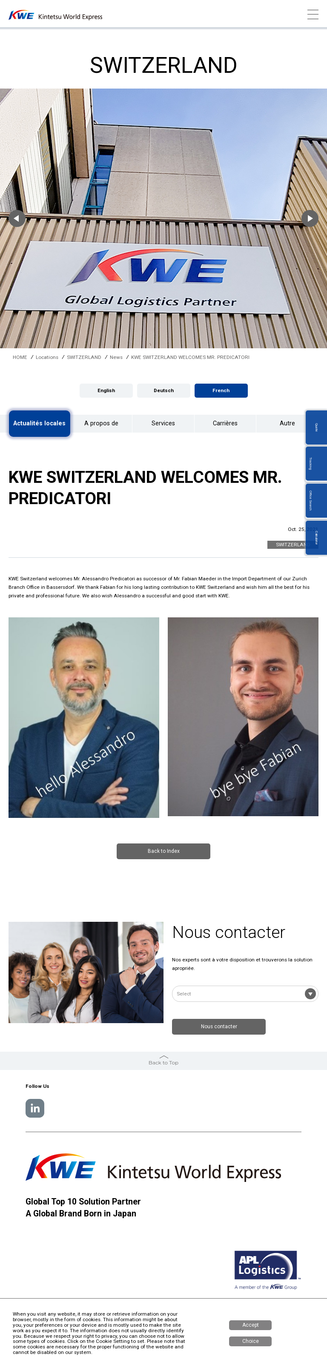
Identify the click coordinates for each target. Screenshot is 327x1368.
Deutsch (164, 390)
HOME (20, 357)
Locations (47, 357)
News (116, 357)
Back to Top (163, 1059)
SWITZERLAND (84, 357)
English (106, 390)
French (220, 390)
